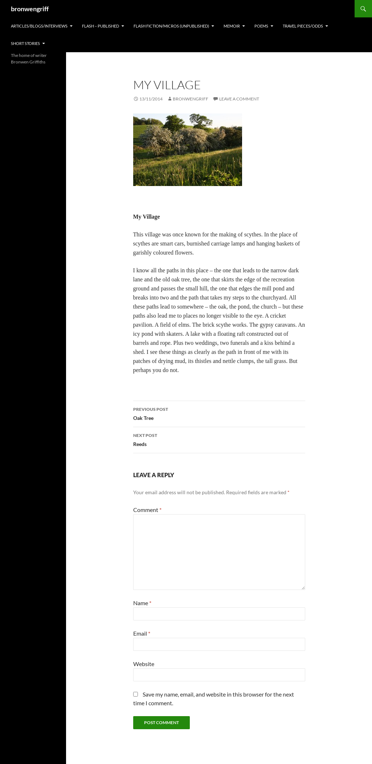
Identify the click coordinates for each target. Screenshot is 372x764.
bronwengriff (30, 9)
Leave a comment (239, 99)
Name (142, 602)
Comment (147, 509)
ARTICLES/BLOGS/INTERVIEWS (39, 26)
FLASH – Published (100, 26)
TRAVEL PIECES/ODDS (303, 26)
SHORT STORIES (25, 43)
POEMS (261, 26)
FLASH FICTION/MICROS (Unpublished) (171, 26)
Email (141, 633)
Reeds (219, 439)
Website (143, 663)
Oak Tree (219, 413)
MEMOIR (232, 26)
